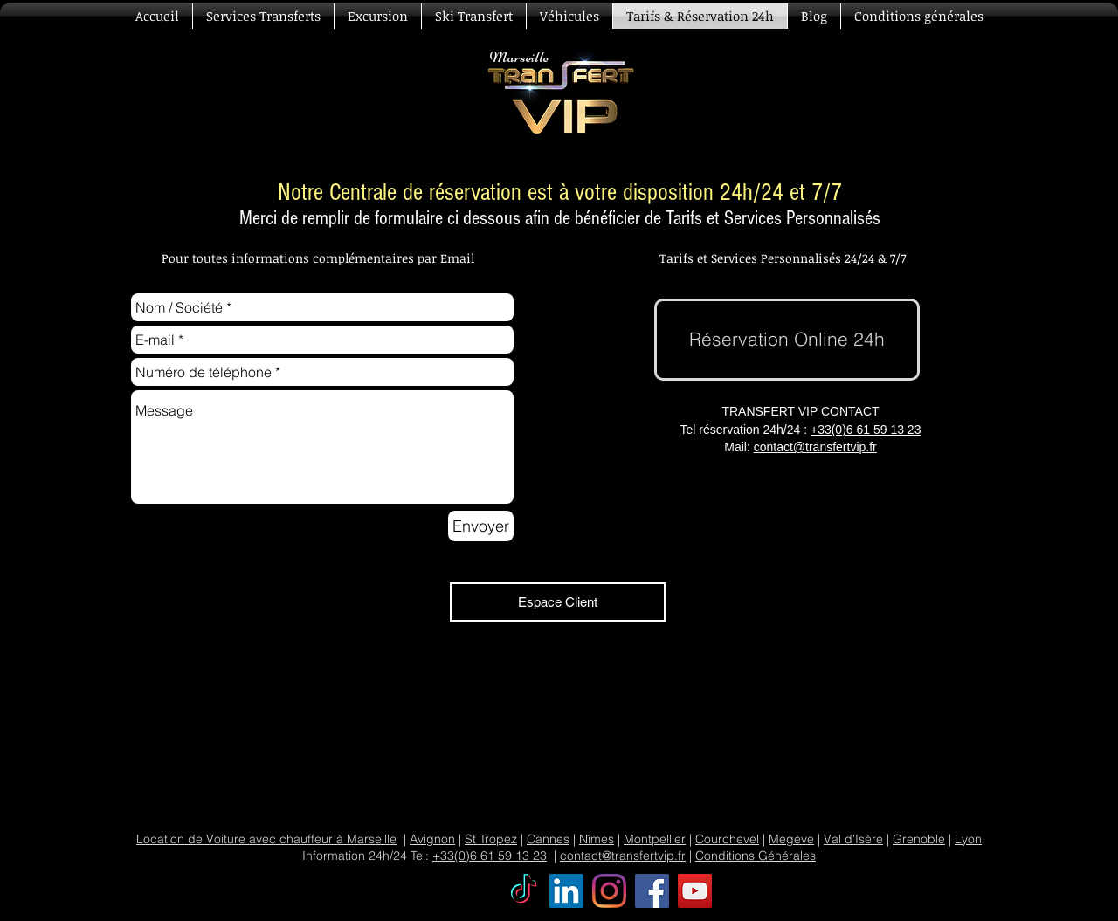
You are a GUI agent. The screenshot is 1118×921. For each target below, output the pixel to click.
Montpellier (655, 839)
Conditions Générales (755, 855)
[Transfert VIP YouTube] (695, 891)
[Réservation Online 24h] (787, 340)
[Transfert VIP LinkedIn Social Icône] (566, 891)
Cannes (548, 839)
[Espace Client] (558, 602)
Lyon (968, 839)
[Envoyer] (481, 526)
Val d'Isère (853, 839)
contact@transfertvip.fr (815, 447)
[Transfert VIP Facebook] (652, 891)
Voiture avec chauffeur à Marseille (301, 839)
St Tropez (491, 839)
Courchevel (727, 839)
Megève (791, 839)
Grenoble (919, 839)
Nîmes (596, 839)
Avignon (432, 839)
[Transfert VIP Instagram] (609, 891)
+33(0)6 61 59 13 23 (866, 429)
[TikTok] (524, 891)
